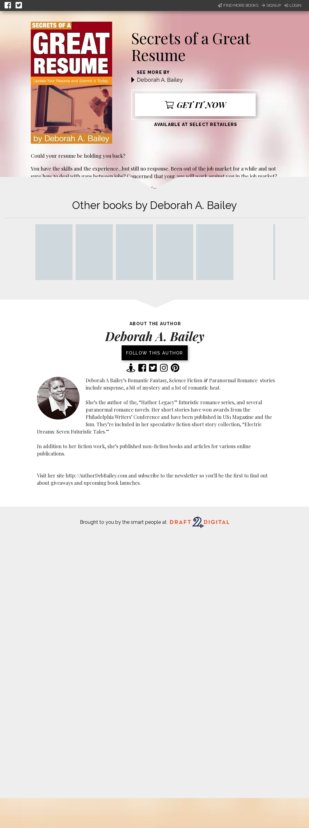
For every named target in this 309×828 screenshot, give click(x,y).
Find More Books (238, 5)
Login (292, 5)
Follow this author (154, 352)
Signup (271, 5)
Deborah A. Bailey (160, 80)
